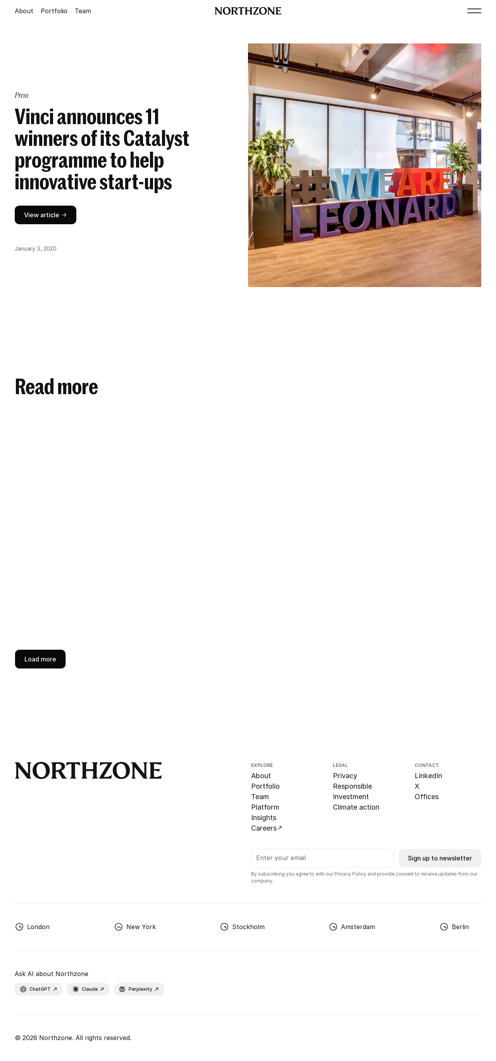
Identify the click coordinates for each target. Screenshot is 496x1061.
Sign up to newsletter (440, 858)
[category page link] (21, 95)
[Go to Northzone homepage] (248, 11)
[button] (474, 11)
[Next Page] (40, 659)
